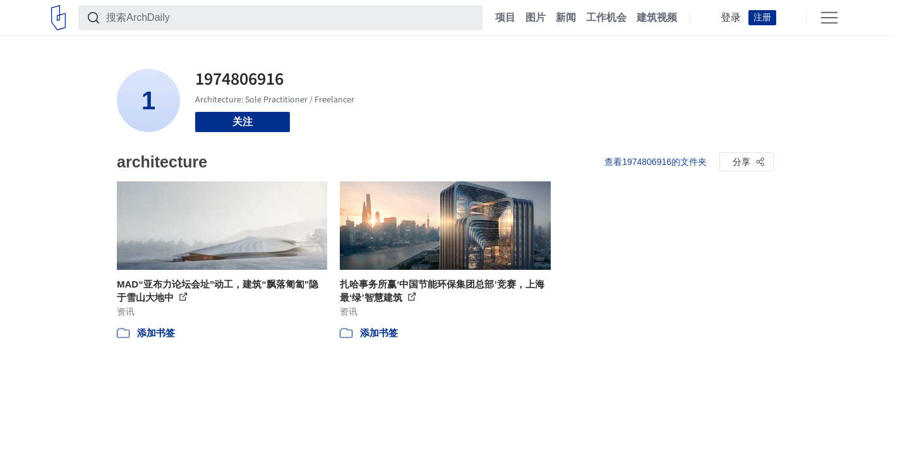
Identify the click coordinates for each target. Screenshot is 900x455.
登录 (731, 18)
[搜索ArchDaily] (290, 17)
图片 (535, 18)
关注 (242, 121)
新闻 (566, 18)
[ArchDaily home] (58, 17)
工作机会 (606, 18)
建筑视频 (657, 18)
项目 (505, 18)
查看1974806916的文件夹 (655, 161)
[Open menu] (829, 18)
